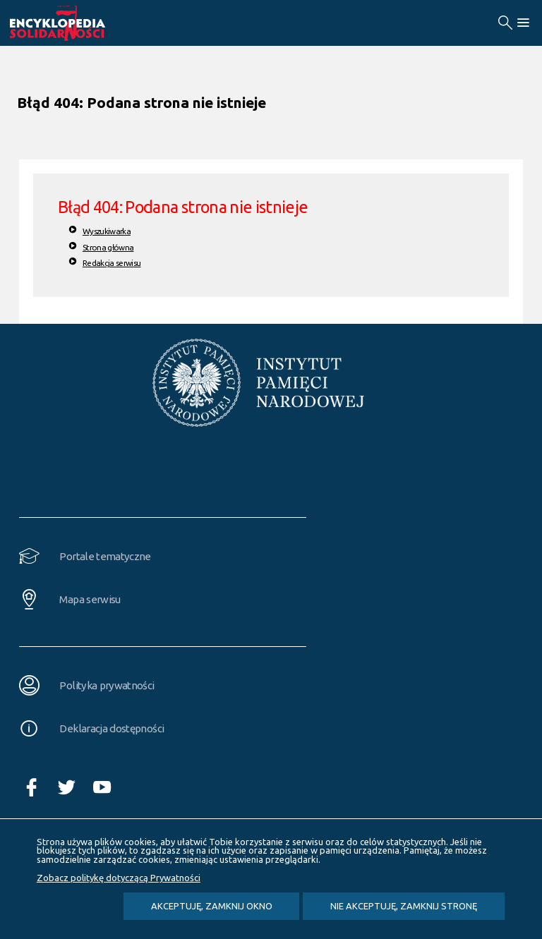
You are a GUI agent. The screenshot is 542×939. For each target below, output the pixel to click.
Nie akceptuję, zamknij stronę (403, 906)
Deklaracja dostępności (111, 728)
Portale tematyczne (104, 556)
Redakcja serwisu (112, 262)
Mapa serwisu (89, 599)
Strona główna (108, 247)
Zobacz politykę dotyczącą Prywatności (118, 878)
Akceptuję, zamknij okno (211, 906)
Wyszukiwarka (107, 231)
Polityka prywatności (106, 685)
